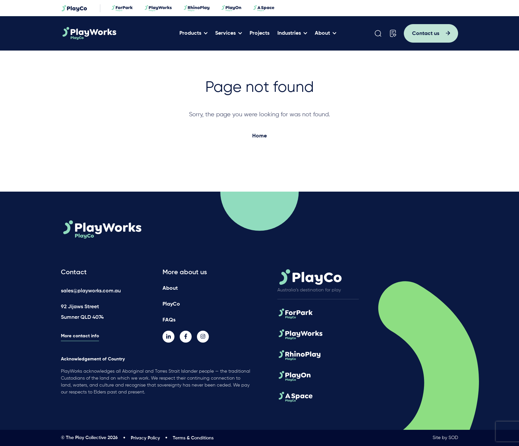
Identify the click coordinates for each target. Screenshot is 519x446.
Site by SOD (445, 437)
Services (225, 33)
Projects (259, 33)
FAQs (169, 320)
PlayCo (171, 304)
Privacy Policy (145, 438)
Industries (289, 33)
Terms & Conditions (193, 438)
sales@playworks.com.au (91, 291)
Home (259, 136)
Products (190, 33)
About (322, 33)
